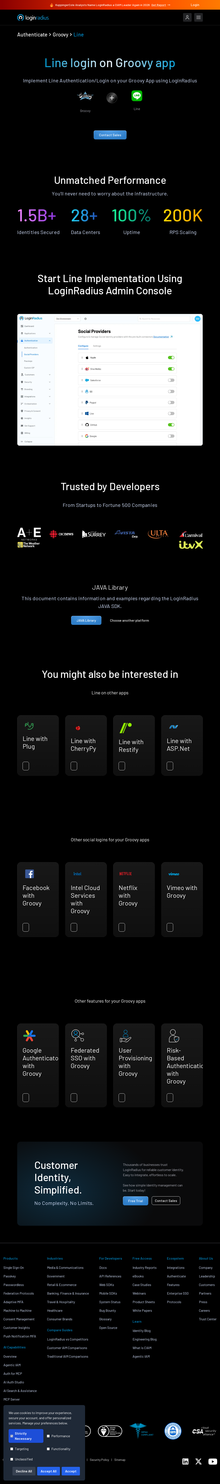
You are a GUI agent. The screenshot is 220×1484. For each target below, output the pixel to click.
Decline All (24, 1471)
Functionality (58, 1449)
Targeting (19, 1449)
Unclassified (21, 1459)
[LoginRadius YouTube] (212, 1461)
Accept (70, 1471)
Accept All (49, 1471)
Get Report (161, 5)
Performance (58, 1436)
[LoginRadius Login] (187, 17)
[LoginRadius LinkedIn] (185, 1461)
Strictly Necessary (21, 1435)
